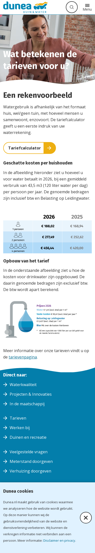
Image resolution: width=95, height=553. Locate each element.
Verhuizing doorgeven (30, 471)
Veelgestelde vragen (29, 452)
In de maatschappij (27, 404)
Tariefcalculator (24, 148)
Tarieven (18, 418)
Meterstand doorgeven (31, 461)
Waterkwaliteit (23, 384)
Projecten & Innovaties (31, 394)
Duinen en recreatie (28, 437)
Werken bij (20, 427)
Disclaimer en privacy (59, 540)
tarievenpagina (23, 357)
